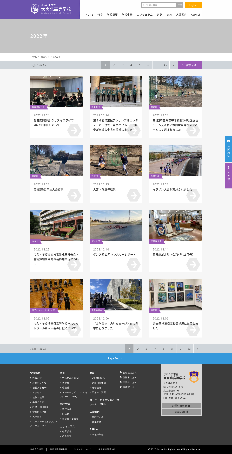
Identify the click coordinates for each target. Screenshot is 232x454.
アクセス (37, 392)
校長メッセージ (40, 387)
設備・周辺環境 (40, 407)
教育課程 (66, 431)
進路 (92, 372)
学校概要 (35, 372)
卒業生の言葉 (99, 392)
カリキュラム (67, 426)
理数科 (65, 387)
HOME (89, 14)
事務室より (127, 387)
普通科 (65, 383)
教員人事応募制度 (58, 449)
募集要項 (96, 422)
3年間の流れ (98, 378)
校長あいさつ (39, 383)
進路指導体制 (99, 383)
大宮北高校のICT (70, 378)
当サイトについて (82, 449)
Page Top (116, 358)
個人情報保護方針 (106, 449)
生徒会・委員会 (70, 419)
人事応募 (37, 416)
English (193, 5)
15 (165, 65)
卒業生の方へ (128, 382)
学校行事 (66, 409)
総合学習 (66, 436)
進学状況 (96, 387)
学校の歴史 (38, 402)
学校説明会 (98, 417)
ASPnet (94, 429)
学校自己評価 (39, 412)
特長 (62, 372)
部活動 (65, 414)
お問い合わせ (181, 405)
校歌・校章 (38, 397)
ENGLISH (181, 411)
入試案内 (95, 412)
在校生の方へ (128, 372)
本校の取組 (98, 434)
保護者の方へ (128, 377)
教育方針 (37, 378)
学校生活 (65, 404)
